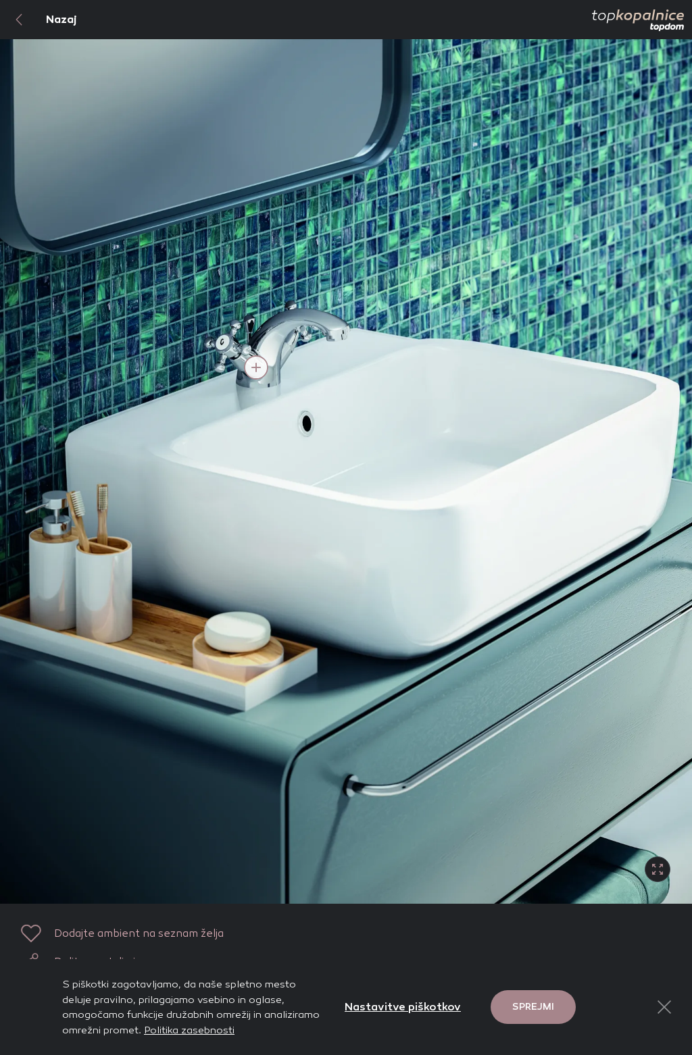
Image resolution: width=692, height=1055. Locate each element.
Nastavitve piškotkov (403, 1006)
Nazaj (38, 19)
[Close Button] (664, 1007)
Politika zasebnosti (189, 1030)
